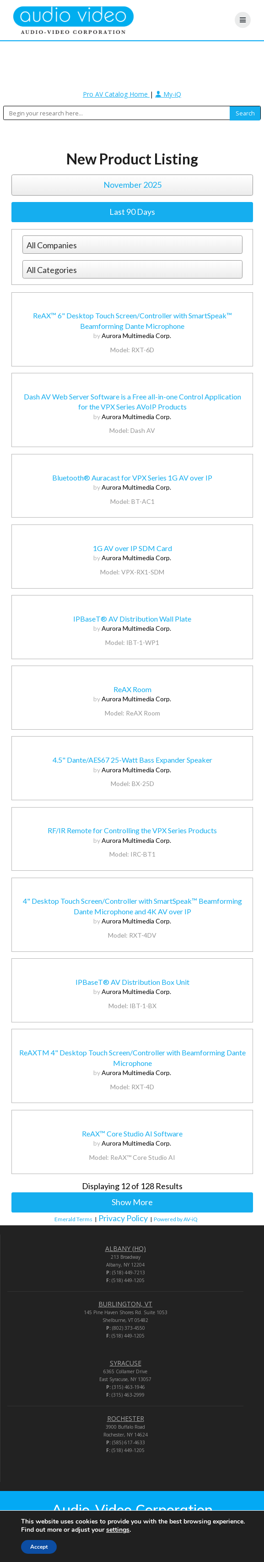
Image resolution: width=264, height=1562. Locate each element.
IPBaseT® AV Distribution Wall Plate (132, 618)
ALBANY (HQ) (125, 1248)
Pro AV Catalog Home (116, 94)
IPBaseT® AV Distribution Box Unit (132, 982)
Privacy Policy (123, 1218)
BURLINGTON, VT (125, 1304)
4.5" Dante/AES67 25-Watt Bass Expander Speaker (132, 759)
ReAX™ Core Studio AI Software (132, 1133)
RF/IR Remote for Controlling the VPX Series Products (132, 830)
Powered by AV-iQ (176, 1219)
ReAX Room (132, 689)
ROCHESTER (125, 1418)
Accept (39, 1547)
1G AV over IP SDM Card (132, 548)
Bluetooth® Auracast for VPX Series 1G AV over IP (132, 477)
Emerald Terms (73, 1219)
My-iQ (168, 94)
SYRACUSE (125, 1363)
